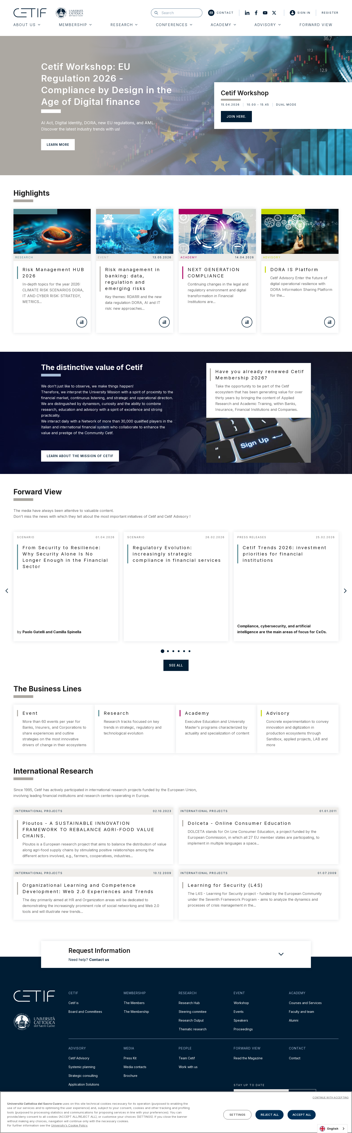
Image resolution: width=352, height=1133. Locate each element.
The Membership (136, 1012)
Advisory (268, 25)
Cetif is (73, 1003)
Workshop (241, 1003)
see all (176, 665)
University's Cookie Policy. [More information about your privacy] (69, 1125)
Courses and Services (305, 1003)
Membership (75, 25)
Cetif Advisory (78, 1058)
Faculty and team (301, 1012)
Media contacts (135, 1067)
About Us (26, 25)
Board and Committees (85, 1012)
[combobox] (332, 1128)
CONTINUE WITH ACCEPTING (330, 1097)
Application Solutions (83, 1084)
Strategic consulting (83, 1076)
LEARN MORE (58, 144)
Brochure (130, 1076)
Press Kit (130, 1058)
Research (123, 25)
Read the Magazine (248, 1058)
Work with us (188, 1067)
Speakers (241, 1020)
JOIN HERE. (236, 116)
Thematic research (193, 1029)
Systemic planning (81, 1067)
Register (330, 12)
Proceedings (243, 1029)
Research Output (191, 1020)
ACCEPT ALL (302, 1114)
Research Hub (189, 1003)
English (329, 1128)
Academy (223, 25)
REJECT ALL (270, 1114)
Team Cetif (187, 1058)
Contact (221, 13)
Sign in (300, 12)
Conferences (174, 25)
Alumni (293, 1020)
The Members (134, 1003)
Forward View (315, 25)
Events (239, 1012)
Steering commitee (193, 1012)
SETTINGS (237, 1114)
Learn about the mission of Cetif (80, 456)
